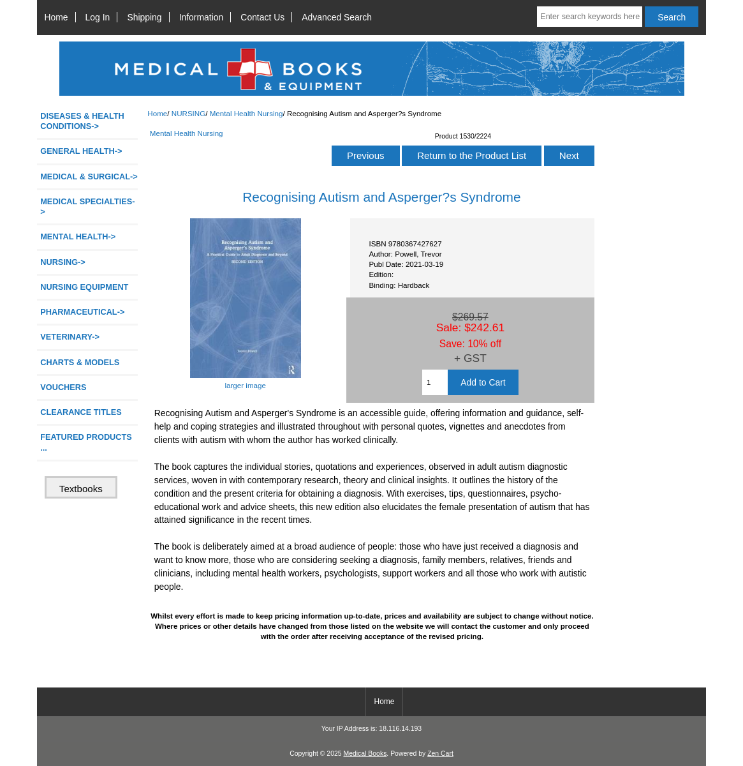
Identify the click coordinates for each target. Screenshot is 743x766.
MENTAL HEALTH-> (77, 236)
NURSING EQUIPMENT (84, 287)
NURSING (188, 113)
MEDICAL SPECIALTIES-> (87, 206)
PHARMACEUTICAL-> (82, 312)
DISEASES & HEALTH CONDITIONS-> (82, 121)
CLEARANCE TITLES (81, 412)
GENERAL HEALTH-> (81, 151)
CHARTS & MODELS (79, 362)
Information (201, 17)
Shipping (144, 17)
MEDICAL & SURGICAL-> (88, 176)
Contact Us (262, 17)
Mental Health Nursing (246, 113)
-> (62, 262)
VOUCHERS (63, 387)
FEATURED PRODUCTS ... (86, 442)
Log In (97, 17)
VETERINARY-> (69, 337)
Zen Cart (440, 753)
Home (56, 17)
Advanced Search (337, 17)
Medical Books (364, 753)
